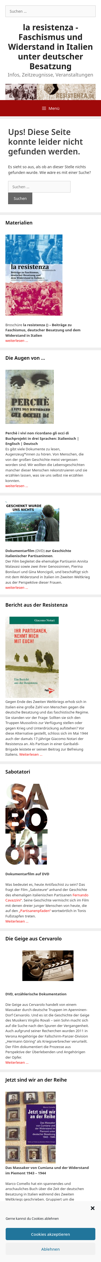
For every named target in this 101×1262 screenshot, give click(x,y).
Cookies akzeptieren (50, 1234)
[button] (92, 1208)
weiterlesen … (16, 340)
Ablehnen (50, 1249)
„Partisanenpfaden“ (34, 910)
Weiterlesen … (17, 921)
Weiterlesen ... (31, 754)
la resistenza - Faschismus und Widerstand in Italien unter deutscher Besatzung (50, 47)
